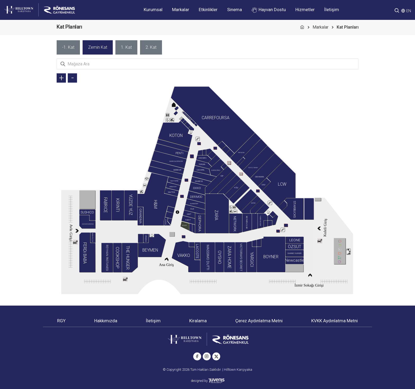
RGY (61, 320)
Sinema (234, 9)
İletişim (331, 9)
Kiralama (198, 320)
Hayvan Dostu (268, 10)
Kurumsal (153, 9)
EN (408, 10)
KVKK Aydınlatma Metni (334, 320)
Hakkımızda (105, 320)
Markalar (180, 9)
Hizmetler (305, 9)
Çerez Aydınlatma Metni (259, 320)
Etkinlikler (208, 9)
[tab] (68, 47)
